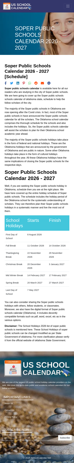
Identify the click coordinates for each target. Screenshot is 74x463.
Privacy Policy (10, 417)
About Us (8, 403)
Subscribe (65, 437)
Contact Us (9, 410)
